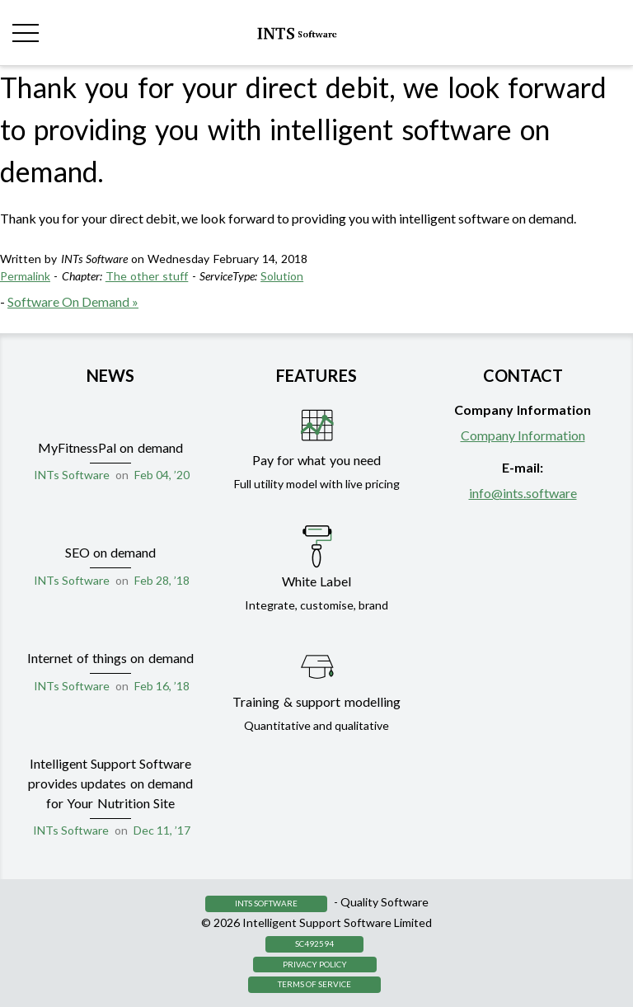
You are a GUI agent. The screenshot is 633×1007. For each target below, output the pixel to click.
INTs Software (72, 475)
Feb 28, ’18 (162, 580)
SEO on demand (111, 552)
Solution (281, 276)
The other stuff (147, 276)
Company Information (523, 435)
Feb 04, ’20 (162, 475)
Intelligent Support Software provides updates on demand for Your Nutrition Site (110, 783)
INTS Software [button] (266, 903)
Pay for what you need (317, 460)
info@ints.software (523, 493)
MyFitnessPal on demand (110, 447)
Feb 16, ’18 (162, 686)
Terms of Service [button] (314, 984)
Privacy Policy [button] (315, 964)
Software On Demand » (72, 301)
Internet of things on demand (110, 658)
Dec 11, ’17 (162, 830)
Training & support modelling (316, 701)
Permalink (25, 276)
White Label (316, 581)
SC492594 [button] (314, 943)
